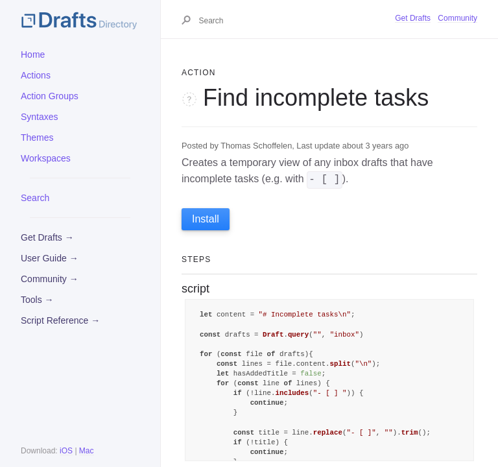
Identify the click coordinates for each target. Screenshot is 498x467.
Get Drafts (413, 18)
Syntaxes (39, 117)
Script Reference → (60, 320)
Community (457, 18)
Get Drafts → (47, 237)
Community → (49, 279)
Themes (37, 137)
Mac (86, 450)
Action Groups (49, 96)
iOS (66, 450)
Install (205, 218)
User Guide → (49, 258)
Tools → (37, 299)
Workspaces (46, 158)
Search (35, 198)
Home (33, 54)
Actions (36, 75)
